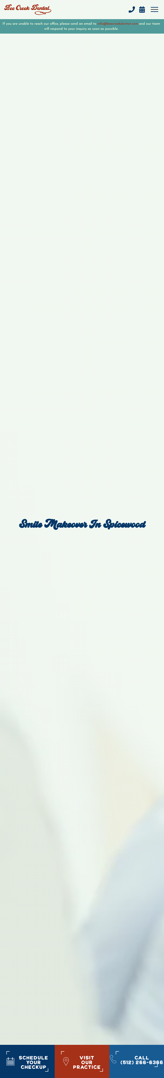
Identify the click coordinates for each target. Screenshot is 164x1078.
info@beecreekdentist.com (117, 24)
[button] (154, 9)
